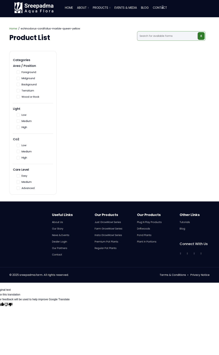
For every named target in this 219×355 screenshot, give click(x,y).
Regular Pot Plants (106, 248)
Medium (24, 121)
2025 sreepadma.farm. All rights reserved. (40, 275)
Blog (145, 8)
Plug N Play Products (149, 222)
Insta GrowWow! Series (108, 235)
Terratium (25, 90)
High (21, 127)
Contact (160, 8)
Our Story (57, 228)
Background (26, 84)
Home (69, 8)
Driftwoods (143, 228)
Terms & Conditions (173, 275)
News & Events (60, 235)
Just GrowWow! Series (108, 222)
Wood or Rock (27, 96)
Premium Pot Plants (106, 241)
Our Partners (59, 248)
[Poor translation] (8, 304)
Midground (25, 78)
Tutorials (185, 222)
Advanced (25, 188)
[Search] (168, 36)
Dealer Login (59, 241)
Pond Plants (144, 235)
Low (21, 115)
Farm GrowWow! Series (108, 228)
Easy (21, 176)
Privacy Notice (200, 275)
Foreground (26, 72)
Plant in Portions (146, 241)
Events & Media (125, 8)
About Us (57, 222)
